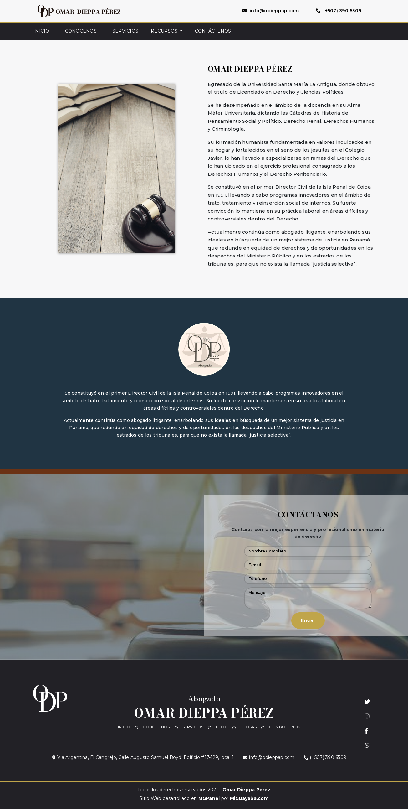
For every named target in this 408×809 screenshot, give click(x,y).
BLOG (222, 726)
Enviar (308, 620)
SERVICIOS (125, 31)
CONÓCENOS (81, 31)
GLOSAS (248, 726)
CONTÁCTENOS (213, 31)
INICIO (41, 31)
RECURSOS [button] (165, 31)
